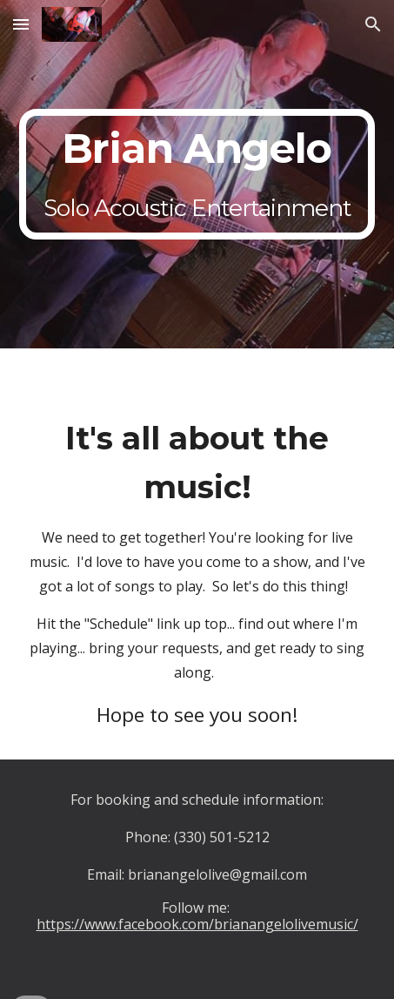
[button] (21, 24)
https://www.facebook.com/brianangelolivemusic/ (197, 924)
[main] (197, 174)
